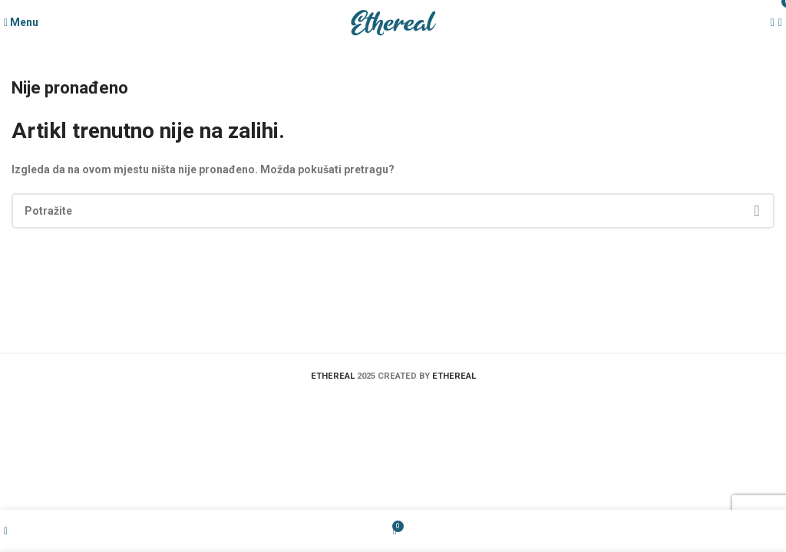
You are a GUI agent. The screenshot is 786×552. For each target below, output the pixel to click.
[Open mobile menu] (21, 22)
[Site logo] (393, 22)
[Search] (393, 210)
